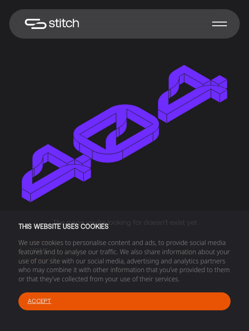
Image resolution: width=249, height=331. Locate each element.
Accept (40, 300)
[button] (219, 24)
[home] (49, 24)
